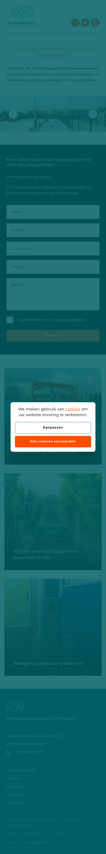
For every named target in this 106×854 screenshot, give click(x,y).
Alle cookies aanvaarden (53, 441)
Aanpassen (53, 427)
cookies (72, 409)
